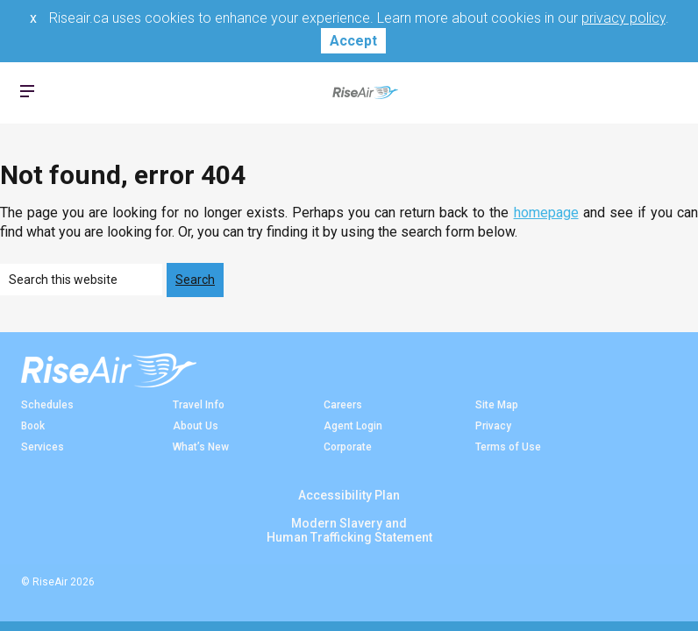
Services (42, 447)
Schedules (47, 405)
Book (33, 426)
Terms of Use (508, 447)
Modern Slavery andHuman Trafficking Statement (349, 530)
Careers (343, 405)
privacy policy (623, 18)
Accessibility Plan (349, 495)
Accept (353, 40)
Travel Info (198, 405)
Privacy (493, 426)
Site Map (496, 405)
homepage (546, 212)
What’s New (201, 447)
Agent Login (353, 426)
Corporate (348, 447)
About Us (195, 426)
